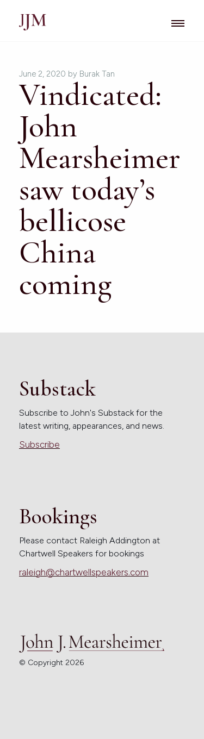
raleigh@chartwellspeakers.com (84, 572)
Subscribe (39, 444)
